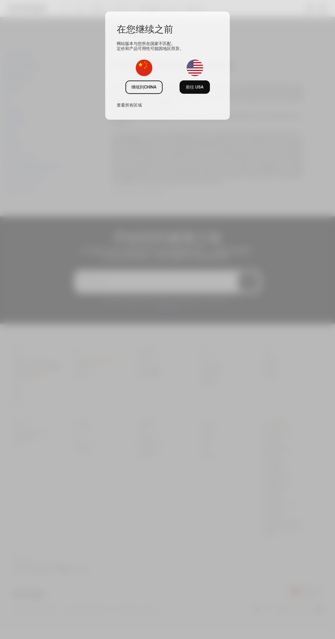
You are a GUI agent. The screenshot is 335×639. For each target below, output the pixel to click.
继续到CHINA (144, 87)
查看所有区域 (129, 105)
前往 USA (195, 87)
